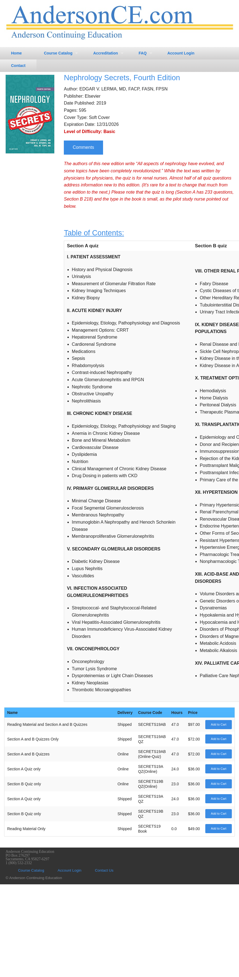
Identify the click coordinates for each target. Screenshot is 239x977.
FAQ (143, 53)
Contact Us (104, 870)
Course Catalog (58, 53)
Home (16, 53)
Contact (18, 65)
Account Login (181, 53)
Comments (83, 147)
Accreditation (105, 53)
